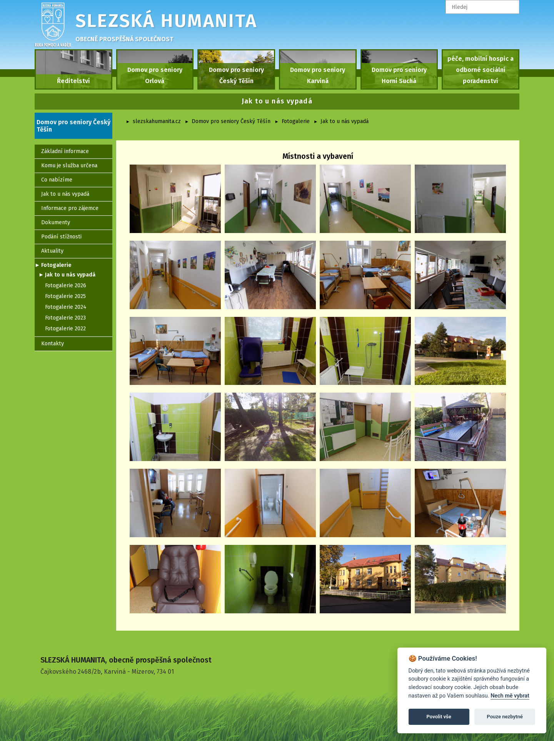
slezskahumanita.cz (157, 121)
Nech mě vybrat (510, 696)
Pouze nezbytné (505, 716)
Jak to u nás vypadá (344, 121)
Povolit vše (439, 716)
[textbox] (482, 7)
